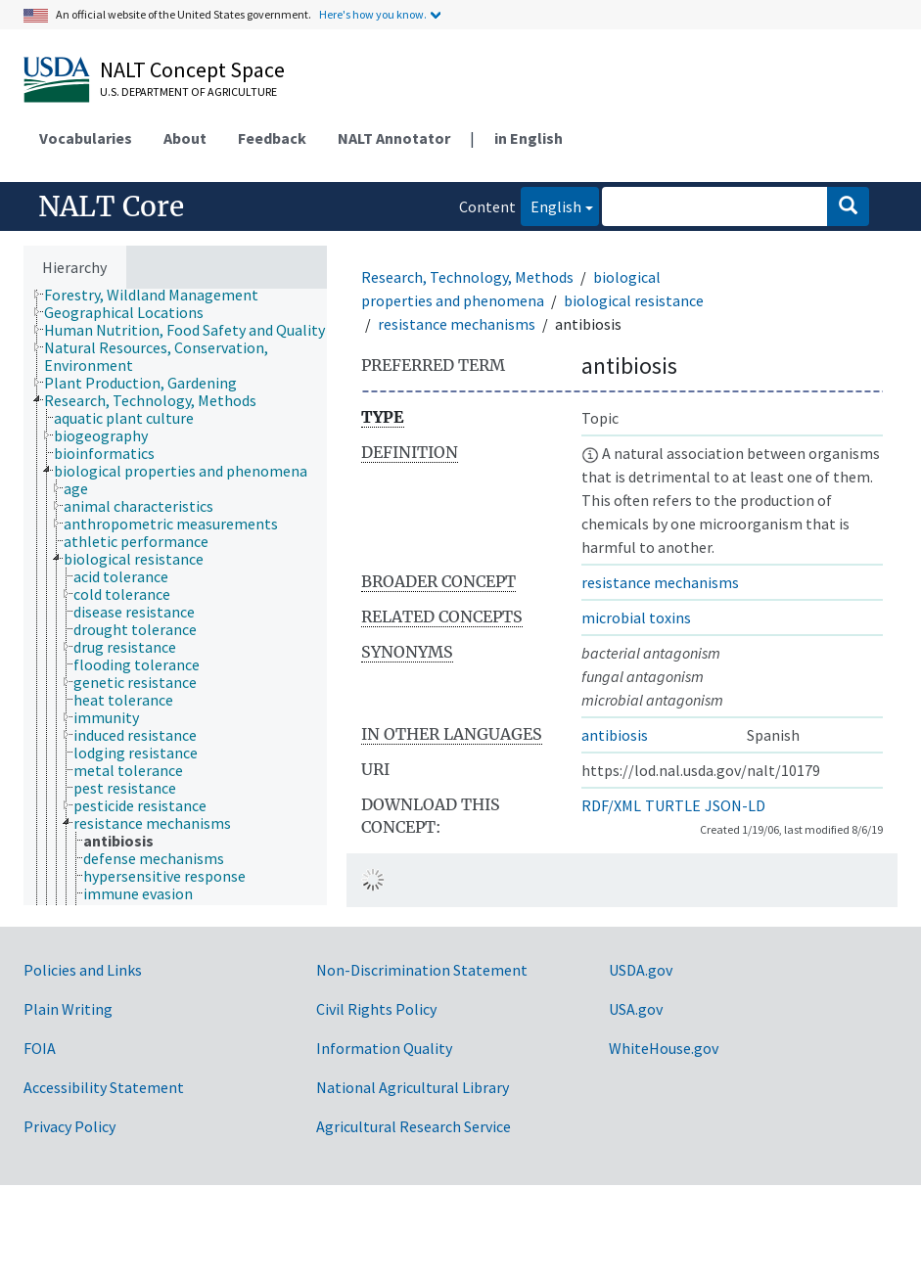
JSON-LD (735, 805)
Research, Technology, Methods (467, 277)
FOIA (39, 1048)
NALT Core (111, 206)
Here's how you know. (373, 14)
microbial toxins (636, 617)
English (551, 205)
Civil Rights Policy (376, 1009)
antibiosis (614, 735)
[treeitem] (159, 294)
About (185, 138)
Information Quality (384, 1048)
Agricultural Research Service (413, 1126)
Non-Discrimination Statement (422, 970)
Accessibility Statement (103, 1087)
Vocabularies (85, 138)
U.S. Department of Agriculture (188, 91)
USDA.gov (640, 970)
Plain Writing (68, 1009)
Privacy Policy (69, 1126)
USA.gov (636, 1009)
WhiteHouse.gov (663, 1048)
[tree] (175, 597)
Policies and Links (82, 970)
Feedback (272, 138)
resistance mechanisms (456, 324)
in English (528, 138)
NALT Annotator (394, 138)
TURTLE (673, 805)
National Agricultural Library (412, 1087)
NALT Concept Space (192, 69)
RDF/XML (611, 805)
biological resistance (634, 300)
